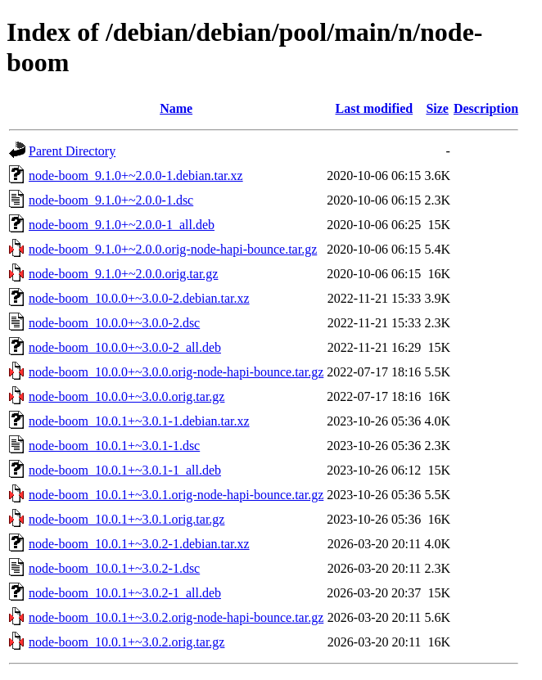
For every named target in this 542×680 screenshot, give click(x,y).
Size (437, 108)
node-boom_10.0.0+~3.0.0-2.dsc (114, 323)
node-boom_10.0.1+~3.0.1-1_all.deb (125, 470)
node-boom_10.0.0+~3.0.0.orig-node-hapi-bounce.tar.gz (176, 372)
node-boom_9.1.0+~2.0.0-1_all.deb (122, 225)
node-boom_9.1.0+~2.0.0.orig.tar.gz (123, 274)
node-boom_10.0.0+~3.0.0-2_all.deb (125, 347)
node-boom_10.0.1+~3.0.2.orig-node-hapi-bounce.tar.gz (176, 617)
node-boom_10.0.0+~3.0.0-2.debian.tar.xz (139, 298)
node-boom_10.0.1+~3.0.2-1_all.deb (125, 593)
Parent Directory (72, 151)
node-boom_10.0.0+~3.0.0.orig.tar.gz (126, 396)
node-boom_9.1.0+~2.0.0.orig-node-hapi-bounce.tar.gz (173, 249)
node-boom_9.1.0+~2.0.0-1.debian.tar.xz (136, 175)
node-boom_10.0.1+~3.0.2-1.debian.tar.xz (139, 544)
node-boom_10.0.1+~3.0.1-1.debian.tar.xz (139, 421)
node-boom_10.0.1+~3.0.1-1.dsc (114, 446)
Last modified (374, 108)
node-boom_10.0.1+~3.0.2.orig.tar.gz (126, 642)
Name (176, 108)
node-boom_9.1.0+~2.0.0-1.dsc (111, 200)
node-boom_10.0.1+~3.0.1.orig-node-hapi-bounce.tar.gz (176, 495)
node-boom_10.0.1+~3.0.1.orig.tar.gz (126, 519)
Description (486, 108)
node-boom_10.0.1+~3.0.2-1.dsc (114, 568)
